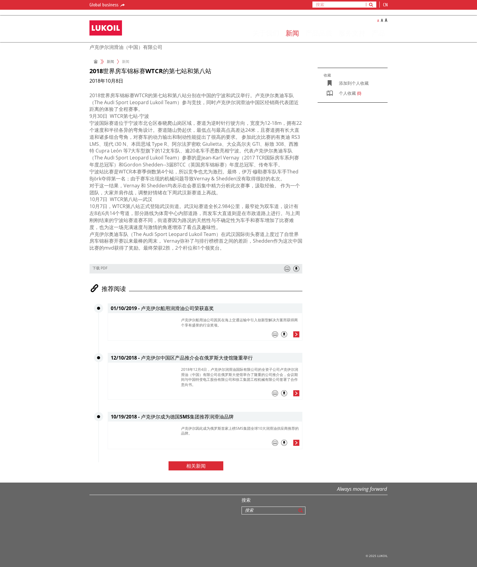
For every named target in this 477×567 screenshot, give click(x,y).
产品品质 (318, 33)
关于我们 (265, 33)
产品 (378, 33)
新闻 (292, 33)
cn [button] (386, 5)
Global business (107, 5)
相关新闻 (196, 466)
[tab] (240, 335)
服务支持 (352, 33)
